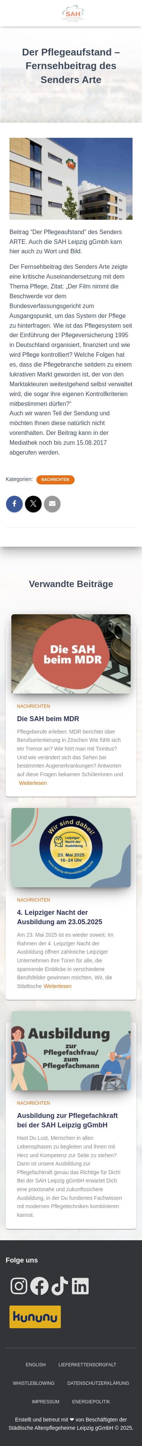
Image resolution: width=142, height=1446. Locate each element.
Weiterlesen (33, 783)
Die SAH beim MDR (48, 719)
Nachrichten (55, 480)
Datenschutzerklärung (98, 1383)
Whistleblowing (34, 1383)
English (36, 1364)
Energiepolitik (91, 1401)
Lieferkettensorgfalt (87, 1364)
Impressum (45, 1401)
